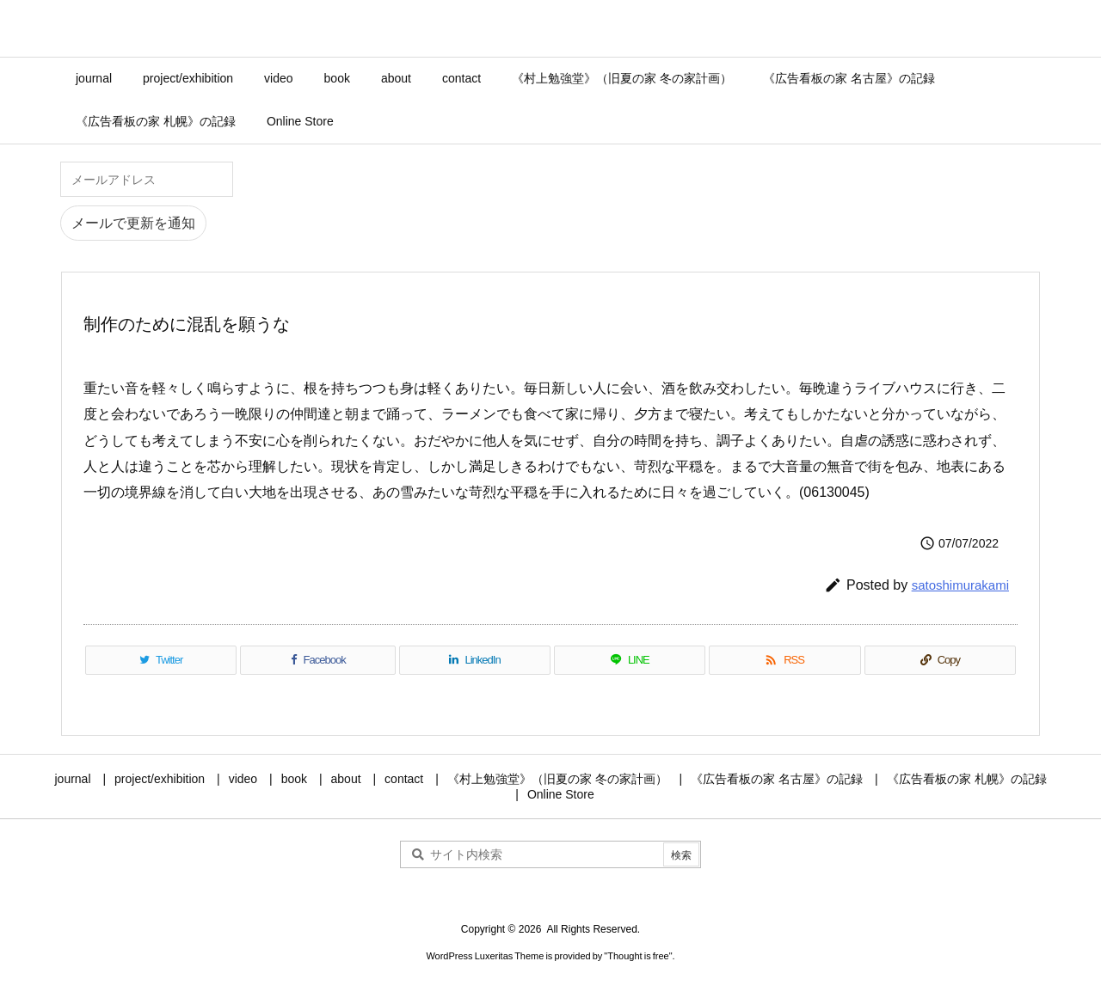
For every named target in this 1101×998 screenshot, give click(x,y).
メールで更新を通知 (133, 223)
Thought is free (637, 956)
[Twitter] (161, 660)
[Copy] (940, 660)
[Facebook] (318, 660)
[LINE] (629, 660)
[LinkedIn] (474, 660)
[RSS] (784, 660)
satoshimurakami (960, 585)
